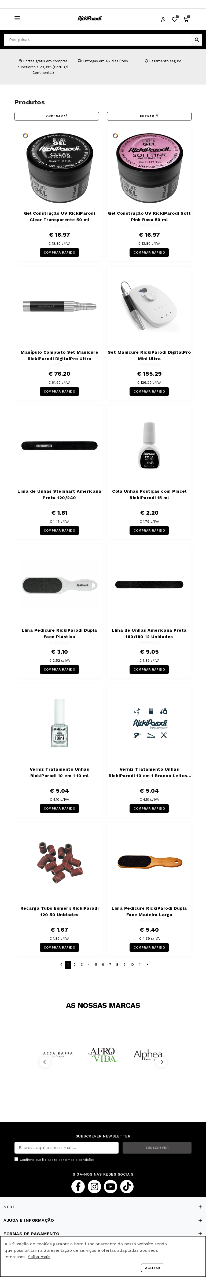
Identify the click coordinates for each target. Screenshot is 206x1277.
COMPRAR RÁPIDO (59, 252)
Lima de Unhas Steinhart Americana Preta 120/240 (59, 494)
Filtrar (149, 116)
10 (132, 965)
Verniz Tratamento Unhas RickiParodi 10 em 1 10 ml (59, 772)
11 (140, 965)
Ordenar (57, 116)
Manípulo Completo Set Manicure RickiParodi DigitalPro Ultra (59, 355)
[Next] (161, 1062)
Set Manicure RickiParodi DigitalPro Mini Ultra (149, 355)
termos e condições (78, 1160)
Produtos (29, 102)
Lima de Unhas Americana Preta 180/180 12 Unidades (149, 633)
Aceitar (152, 1268)
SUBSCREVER (156, 1148)
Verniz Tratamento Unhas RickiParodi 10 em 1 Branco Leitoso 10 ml (149, 773)
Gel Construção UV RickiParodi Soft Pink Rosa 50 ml (149, 216)
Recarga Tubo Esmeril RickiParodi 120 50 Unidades (59, 911)
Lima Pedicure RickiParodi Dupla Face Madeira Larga (149, 911)
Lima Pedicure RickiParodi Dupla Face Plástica (59, 633)
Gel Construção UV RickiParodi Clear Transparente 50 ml (59, 216)
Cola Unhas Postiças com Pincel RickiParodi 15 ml (149, 494)
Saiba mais (39, 1256)
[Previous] (44, 1062)
